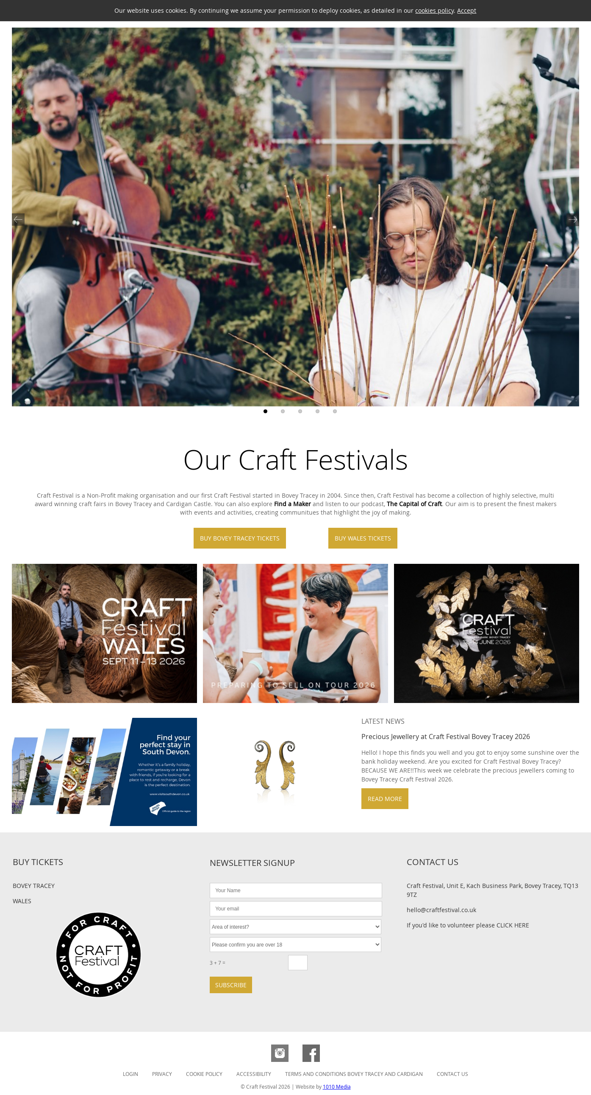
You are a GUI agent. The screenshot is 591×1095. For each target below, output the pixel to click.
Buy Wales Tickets (363, 538)
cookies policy (434, 10)
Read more (385, 799)
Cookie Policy (204, 1073)
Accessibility (253, 1073)
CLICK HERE (513, 925)
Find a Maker (292, 504)
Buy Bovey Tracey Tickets (240, 538)
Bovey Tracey (34, 886)
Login (130, 1073)
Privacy (162, 1073)
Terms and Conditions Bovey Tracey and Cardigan (354, 1073)
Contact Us (452, 1073)
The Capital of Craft (414, 504)
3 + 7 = (217, 962)
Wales (22, 901)
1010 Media (337, 1086)
